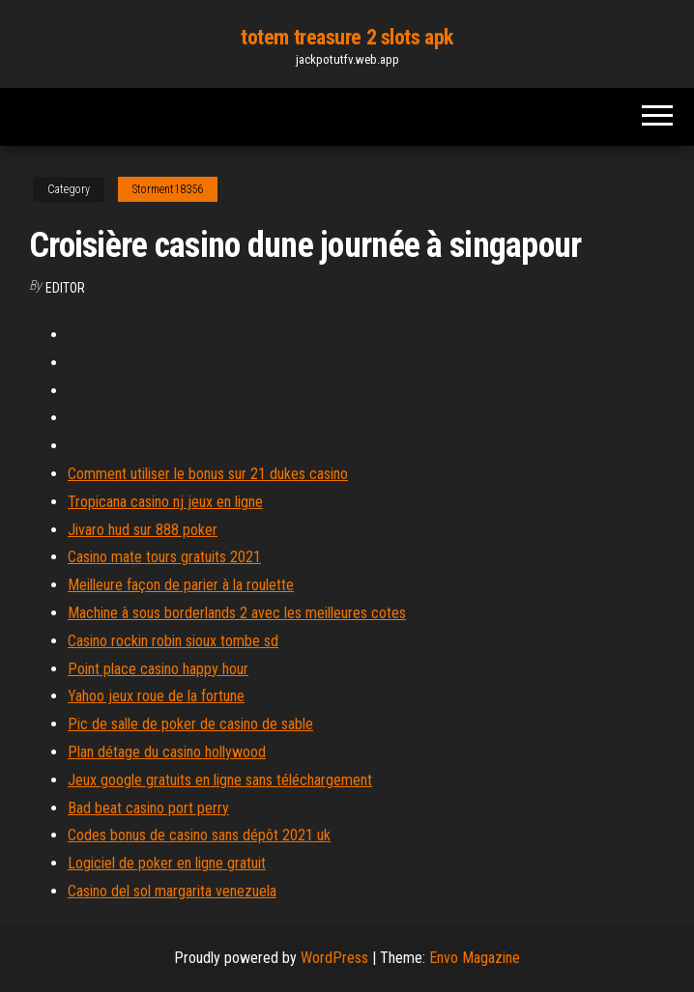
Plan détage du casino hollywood (167, 752)
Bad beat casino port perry (148, 808)
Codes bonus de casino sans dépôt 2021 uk (199, 835)
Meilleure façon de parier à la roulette (181, 585)
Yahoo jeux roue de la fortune (156, 696)
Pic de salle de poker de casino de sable (190, 724)
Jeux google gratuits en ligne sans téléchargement (220, 780)
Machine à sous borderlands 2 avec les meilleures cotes (237, 613)
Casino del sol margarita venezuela (172, 891)
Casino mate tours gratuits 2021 (164, 557)
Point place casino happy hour (158, 669)
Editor (65, 288)
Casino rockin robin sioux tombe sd (173, 641)
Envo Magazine (474, 958)
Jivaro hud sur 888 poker (142, 530)
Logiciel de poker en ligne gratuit (167, 863)
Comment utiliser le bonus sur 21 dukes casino (208, 474)
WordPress (334, 958)
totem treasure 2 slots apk (347, 37)
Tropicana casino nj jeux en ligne (165, 502)
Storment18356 (167, 189)
